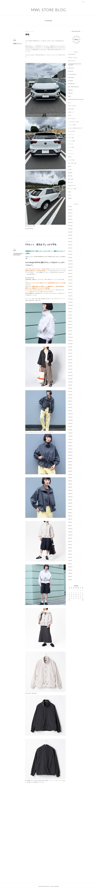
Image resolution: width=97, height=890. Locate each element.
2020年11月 (70, 417)
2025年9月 (70, 232)
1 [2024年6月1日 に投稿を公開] (80, 590)
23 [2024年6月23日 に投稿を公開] (82, 596)
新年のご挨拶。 (71, 179)
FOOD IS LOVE (71, 68)
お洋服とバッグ (71, 112)
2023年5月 (70, 321)
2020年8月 (70, 426)
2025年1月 (70, 257)
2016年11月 (70, 570)
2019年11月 (70, 455)
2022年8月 (70, 350)
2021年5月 (70, 397)
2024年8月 (70, 273)
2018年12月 (70, 490)
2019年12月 (70, 452)
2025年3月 (70, 251)
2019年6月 (70, 471)
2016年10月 (70, 573)
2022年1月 (70, 372)
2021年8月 (70, 388)
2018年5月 (70, 512)
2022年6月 (70, 356)
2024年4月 (70, 286)
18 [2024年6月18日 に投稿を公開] (71, 596)
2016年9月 (70, 576)
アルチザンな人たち (71, 118)
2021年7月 (70, 391)
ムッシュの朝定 (71, 147)
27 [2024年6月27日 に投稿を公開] (75, 598)
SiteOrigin (57, 886)
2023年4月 (70, 324)
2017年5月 (70, 551)
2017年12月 (70, 528)
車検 (27, 34)
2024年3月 (70, 289)
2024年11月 (70, 264)
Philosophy (70, 90)
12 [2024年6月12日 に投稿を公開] (73, 594)
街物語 (69, 191)
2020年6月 (70, 433)
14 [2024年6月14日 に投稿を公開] (78, 594)
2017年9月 (70, 538)
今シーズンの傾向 (71, 160)
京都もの (69, 156)
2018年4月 (70, 515)
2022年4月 (70, 362)
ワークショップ (71, 153)
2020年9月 (70, 423)
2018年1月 (70, 525)
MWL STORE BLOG (48, 9)
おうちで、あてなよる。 (72, 105)
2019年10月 (70, 458)
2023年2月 (70, 330)
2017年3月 (70, 557)
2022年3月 (70, 366)
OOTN (14, 40)
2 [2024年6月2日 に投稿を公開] (82, 590)
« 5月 (69, 599)
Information (70, 71)
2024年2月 (70, 292)
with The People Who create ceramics (75, 99)
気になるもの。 (71, 182)
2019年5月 (70, 474)
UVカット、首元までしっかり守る (41, 244)
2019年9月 (70, 461)
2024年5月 (70, 283)
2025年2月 (70, 254)
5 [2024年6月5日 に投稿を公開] (73, 592)
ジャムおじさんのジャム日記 (73, 121)
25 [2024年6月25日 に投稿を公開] (71, 598)
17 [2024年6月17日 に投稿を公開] (69, 596)
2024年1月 (70, 295)
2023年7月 (70, 315)
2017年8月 (70, 541)
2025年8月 (70, 235)
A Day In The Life (71, 54)
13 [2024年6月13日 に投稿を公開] (75, 594)
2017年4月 (70, 554)
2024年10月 (70, 267)
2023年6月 (70, 318)
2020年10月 (70, 420)
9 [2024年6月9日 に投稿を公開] (82, 592)
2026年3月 (70, 212)
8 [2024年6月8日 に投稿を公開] (80, 592)
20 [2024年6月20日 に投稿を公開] (75, 596)
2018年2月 (70, 522)
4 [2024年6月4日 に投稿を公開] (71, 592)
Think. (69, 96)
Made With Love (71, 83)
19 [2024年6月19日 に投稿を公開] (73, 596)
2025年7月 (70, 238)
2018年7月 (70, 506)
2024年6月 (70, 279)
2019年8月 (70, 464)
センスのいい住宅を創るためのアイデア (75, 128)
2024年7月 (70, 276)
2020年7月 (70, 429)
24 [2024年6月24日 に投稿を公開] (69, 598)
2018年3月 (70, 519)
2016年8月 (70, 579)
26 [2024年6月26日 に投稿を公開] (73, 598)
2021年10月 (70, 381)
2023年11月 (70, 302)
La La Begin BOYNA (17, 253)
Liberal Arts (70, 80)
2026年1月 (70, 219)
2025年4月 (70, 248)
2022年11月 (70, 340)
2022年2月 (70, 369)
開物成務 (69, 198)
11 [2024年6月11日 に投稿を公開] (71, 594)
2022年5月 (70, 359)
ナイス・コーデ (71, 134)
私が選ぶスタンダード (17, 43)
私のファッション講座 (72, 188)
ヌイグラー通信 (71, 137)
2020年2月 (70, 445)
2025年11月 (70, 225)
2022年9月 (70, 346)
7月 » (83, 599)
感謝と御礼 (70, 175)
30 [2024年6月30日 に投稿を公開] (82, 598)
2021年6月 (70, 394)
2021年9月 (70, 385)
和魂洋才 (69, 166)
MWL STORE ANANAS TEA (73, 86)
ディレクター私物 (71, 131)
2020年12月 (70, 413)
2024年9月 (70, 270)
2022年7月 (70, 353)
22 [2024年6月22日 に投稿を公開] (80, 596)
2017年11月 (70, 531)
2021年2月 (70, 407)
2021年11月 (70, 378)
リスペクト (70, 150)
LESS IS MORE (71, 77)
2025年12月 (70, 222)
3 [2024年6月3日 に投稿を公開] (69, 592)
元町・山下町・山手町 (72, 163)
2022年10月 (70, 343)
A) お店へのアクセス (72, 60)
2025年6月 (70, 241)
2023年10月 (70, 305)
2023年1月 (70, 334)
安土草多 (69, 169)
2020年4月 (70, 439)
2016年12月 (70, 566)
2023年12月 (70, 299)
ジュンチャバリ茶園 (71, 124)
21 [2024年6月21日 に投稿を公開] (78, 596)
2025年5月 (70, 244)
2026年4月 (70, 209)
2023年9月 (70, 308)
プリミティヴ (70, 144)
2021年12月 (70, 375)
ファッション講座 (71, 140)
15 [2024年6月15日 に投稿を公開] (80, 594)
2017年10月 (70, 535)
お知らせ (69, 115)
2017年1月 (70, 563)
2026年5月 (70, 206)
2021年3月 (70, 404)
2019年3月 (70, 480)
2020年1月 (70, 448)
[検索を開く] (83, 1)
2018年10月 (70, 496)
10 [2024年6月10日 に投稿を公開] (69, 594)
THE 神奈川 (70, 93)
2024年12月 (70, 260)
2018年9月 (70, 500)
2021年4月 (70, 401)
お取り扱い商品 (71, 108)
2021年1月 (70, 410)
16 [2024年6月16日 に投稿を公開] (82, 594)
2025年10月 (70, 228)
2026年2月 (70, 216)
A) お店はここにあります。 (73, 57)
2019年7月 (70, 468)
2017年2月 (70, 560)
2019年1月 (70, 487)
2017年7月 (70, 544)
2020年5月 (70, 436)
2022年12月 (70, 337)
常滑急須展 (70, 172)
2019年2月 (70, 484)
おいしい (69, 102)
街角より (69, 195)
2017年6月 (70, 547)
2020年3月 (70, 442)
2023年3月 (70, 327)
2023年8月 (70, 311)
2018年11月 (70, 493)
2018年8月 (70, 503)
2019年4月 (70, 477)
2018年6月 (70, 509)
